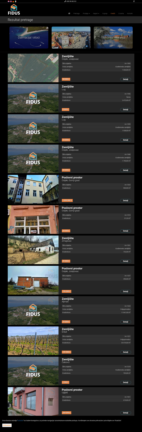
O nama (121, 13)
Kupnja (104, 13)
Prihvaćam (7, 425)
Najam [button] (96, 13)
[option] (29, 38)
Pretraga (76, 13)
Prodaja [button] (86, 13)
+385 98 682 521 (70, 1)
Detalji (125, 79)
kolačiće (20, 420)
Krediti (113, 13)
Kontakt (130, 13)
